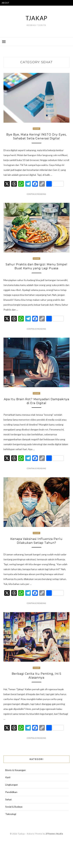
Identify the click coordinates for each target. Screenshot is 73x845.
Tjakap (37, 18)
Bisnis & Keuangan (15, 770)
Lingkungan (11, 784)
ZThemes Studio (54, 834)
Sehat (36, 129)
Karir (8, 777)
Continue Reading (36, 194)
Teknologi (10, 813)
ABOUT (5, 3)
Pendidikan (11, 792)
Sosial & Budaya (13, 806)
